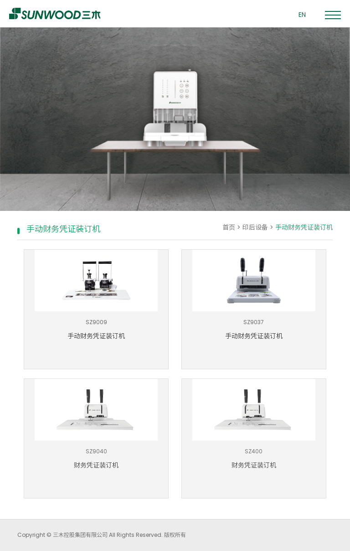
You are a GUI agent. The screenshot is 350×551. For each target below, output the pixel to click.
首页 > (232, 227)
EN (302, 14)
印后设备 (255, 227)
